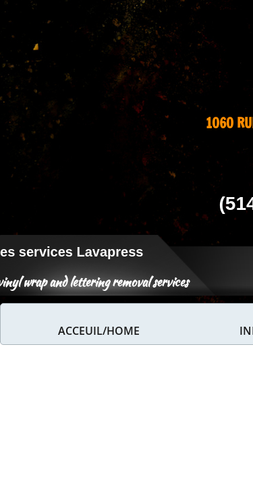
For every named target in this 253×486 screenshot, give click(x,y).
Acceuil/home (99, 330)
